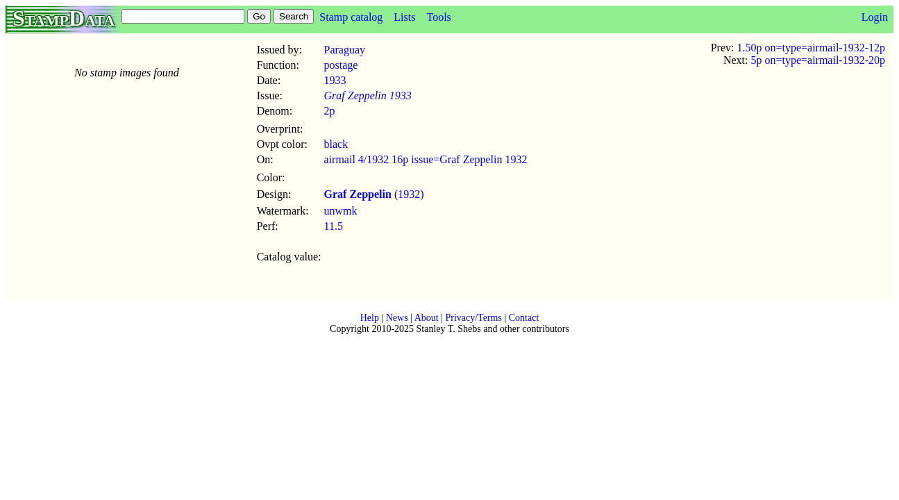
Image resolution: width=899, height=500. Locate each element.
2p (329, 111)
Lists (404, 17)
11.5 (333, 226)
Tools (438, 17)
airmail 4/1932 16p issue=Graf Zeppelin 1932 (426, 159)
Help (369, 317)
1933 (335, 80)
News (397, 317)
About (426, 317)
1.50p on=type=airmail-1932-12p (811, 47)
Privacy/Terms (473, 317)
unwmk (341, 211)
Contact (524, 317)
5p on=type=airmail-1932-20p (817, 60)
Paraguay (345, 50)
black (336, 144)
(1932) (374, 194)
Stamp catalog (351, 17)
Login (875, 17)
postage (341, 65)
